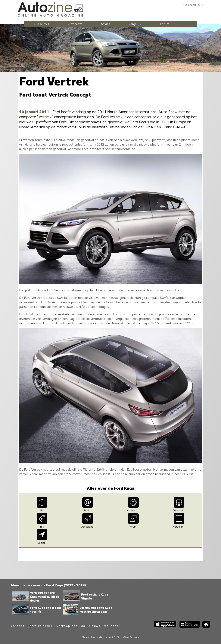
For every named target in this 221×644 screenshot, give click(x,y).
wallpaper (112, 626)
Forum (164, 24)
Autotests (74, 24)
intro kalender (41, 626)
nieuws (94, 626)
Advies (105, 24)
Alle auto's (41, 24)
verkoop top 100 (71, 626)
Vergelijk (135, 24)
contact (18, 626)
